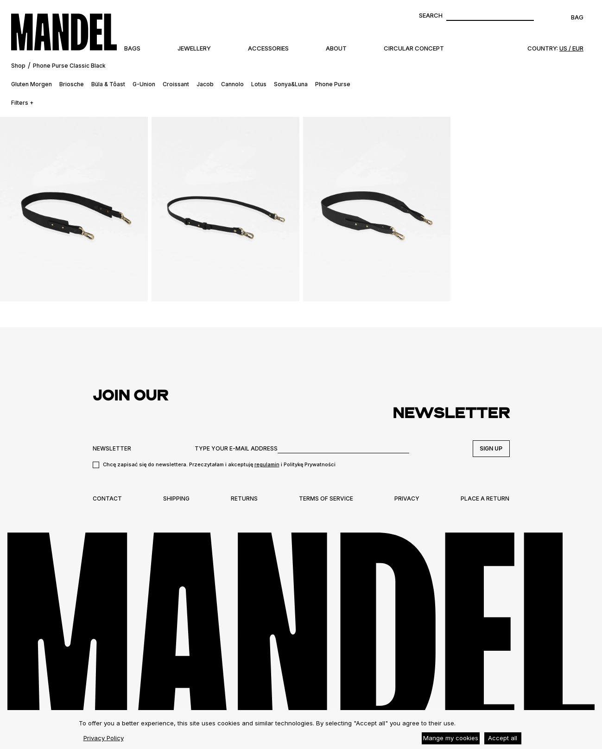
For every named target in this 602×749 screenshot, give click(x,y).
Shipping (176, 498)
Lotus (258, 84)
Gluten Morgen (31, 84)
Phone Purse (332, 84)
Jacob (205, 84)
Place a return (485, 498)
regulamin (266, 464)
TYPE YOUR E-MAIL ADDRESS (236, 448)
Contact (107, 498)
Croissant (176, 84)
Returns (244, 498)
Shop (18, 65)
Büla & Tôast (108, 84)
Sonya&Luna (291, 84)
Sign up (491, 448)
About (336, 48)
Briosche (71, 84)
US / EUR (571, 48)
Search (431, 15)
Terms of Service (326, 498)
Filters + (22, 102)
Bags (132, 48)
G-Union (144, 84)
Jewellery (194, 48)
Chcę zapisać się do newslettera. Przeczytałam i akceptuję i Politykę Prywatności (219, 464)
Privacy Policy (103, 738)
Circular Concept (414, 48)
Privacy (406, 498)
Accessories (268, 48)
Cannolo (232, 84)
